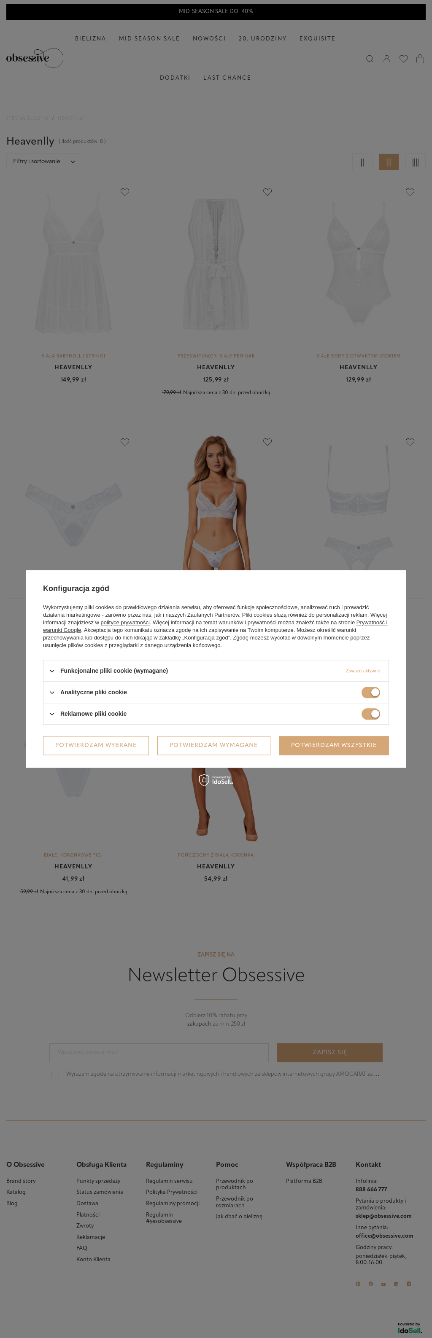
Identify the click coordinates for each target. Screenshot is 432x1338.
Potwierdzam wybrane (96, 745)
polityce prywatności (125, 622)
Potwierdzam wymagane (214, 745)
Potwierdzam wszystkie (334, 745)
